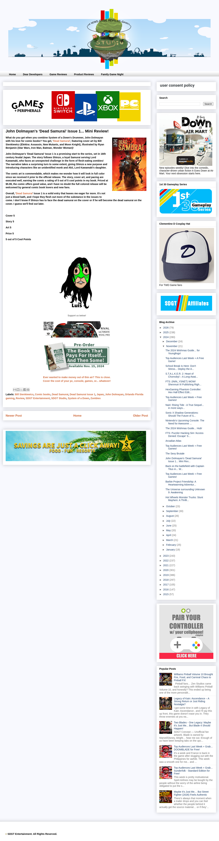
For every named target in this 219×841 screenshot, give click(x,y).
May (168, 530)
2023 (166, 555)
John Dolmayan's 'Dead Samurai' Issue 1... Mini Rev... (183, 460)
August (170, 515)
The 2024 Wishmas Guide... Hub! (183, 428)
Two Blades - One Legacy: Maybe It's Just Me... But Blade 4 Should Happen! (192, 725)
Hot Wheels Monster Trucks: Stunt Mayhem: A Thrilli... (184, 499)
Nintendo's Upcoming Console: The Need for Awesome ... (184, 422)
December (172, 341)
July (168, 520)
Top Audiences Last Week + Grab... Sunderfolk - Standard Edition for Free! (193, 770)
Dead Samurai (61, 141)
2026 (166, 327)
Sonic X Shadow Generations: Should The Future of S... (182, 414)
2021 (166, 565)
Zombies (95, 398)
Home (12, 74)
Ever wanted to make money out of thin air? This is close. (77, 377)
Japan (100, 394)
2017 (166, 584)
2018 (166, 579)
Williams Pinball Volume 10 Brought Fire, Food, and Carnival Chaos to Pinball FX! (193, 677)
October (171, 506)
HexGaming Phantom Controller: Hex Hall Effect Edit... (183, 391)
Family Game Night (112, 74)
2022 (166, 560)
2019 (166, 575)
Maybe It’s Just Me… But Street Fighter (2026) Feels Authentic (191, 793)
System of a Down (78, 398)
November (172, 346)
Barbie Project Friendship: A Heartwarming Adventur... (180, 483)
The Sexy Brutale (174, 453)
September (172, 511)
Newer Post (14, 415)
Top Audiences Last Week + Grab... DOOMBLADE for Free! (193, 748)
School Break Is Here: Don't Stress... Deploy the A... (180, 367)
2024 (166, 337)
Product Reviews (84, 74)
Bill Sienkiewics (24, 394)
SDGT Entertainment (38, 398)
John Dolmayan (114, 394)
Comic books (43, 394)
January (171, 549)
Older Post (140, 415)
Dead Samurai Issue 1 (82, 394)
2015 (166, 594)
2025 (166, 332)
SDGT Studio (58, 398)
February (171, 544)
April (169, 535)
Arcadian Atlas (173, 440)
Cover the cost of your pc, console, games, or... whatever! (77, 381)
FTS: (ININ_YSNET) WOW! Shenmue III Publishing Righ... (183, 383)
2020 (166, 570)
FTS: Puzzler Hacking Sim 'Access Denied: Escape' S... (184, 434)
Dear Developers (33, 74)
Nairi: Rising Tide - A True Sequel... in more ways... (184, 406)
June (169, 525)
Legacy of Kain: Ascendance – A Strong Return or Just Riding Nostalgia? (191, 701)
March (170, 540)
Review (20, 398)
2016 (166, 589)
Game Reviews (58, 74)
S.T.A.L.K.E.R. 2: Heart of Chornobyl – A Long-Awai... (181, 375)
